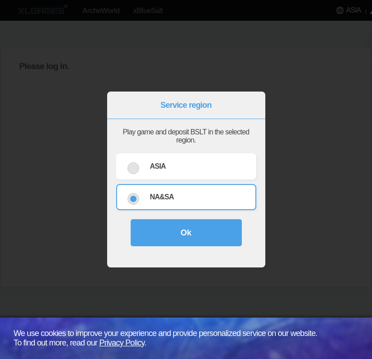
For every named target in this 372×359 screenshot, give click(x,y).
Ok (185, 232)
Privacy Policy (122, 342)
